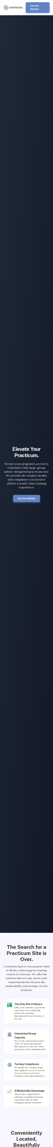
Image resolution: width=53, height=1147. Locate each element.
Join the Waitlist (34, 7)
